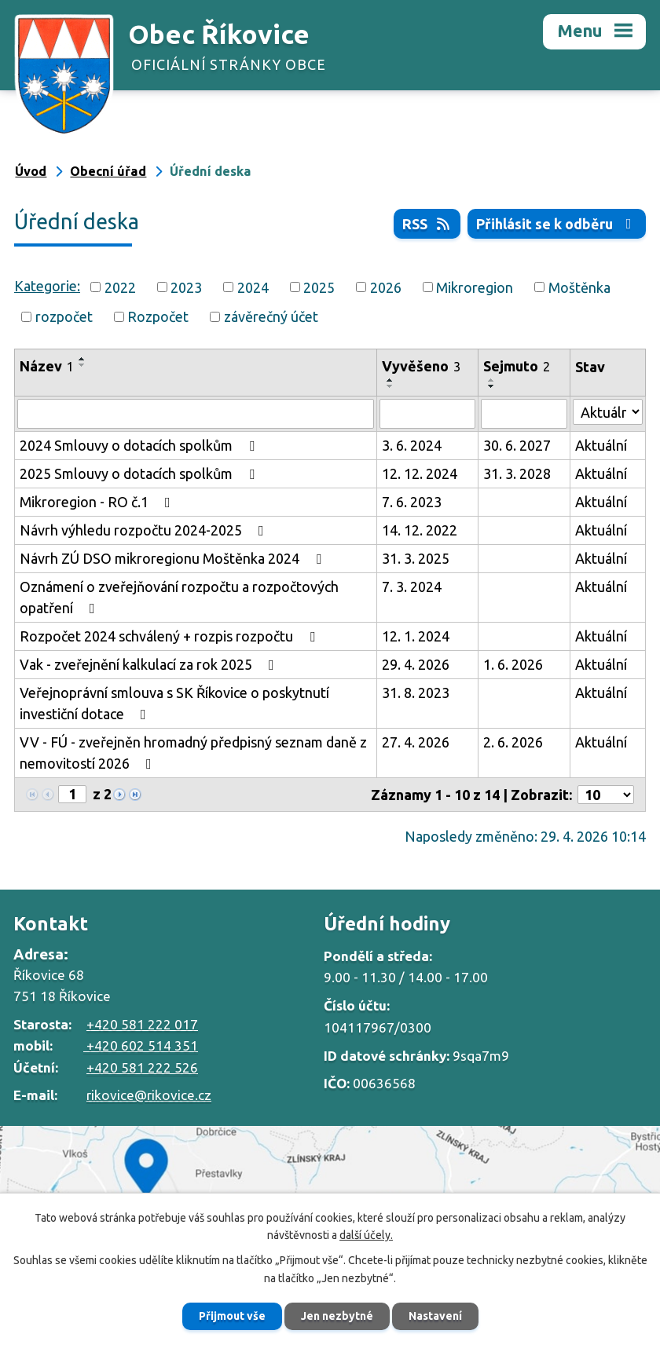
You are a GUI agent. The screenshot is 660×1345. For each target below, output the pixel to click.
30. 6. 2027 (517, 445)
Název (47, 366)
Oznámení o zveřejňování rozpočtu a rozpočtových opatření (179, 597)
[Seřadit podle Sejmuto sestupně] (491, 386)
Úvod (30, 171)
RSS (427, 224)
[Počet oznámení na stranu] (606, 794)
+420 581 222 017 (142, 1024)
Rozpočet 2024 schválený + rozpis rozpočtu (170, 636)
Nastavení (435, 1316)
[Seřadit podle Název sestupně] (82, 365)
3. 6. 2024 (412, 445)
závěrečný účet (271, 316)
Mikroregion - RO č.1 (98, 502)
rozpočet (64, 316)
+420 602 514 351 (140, 1045)
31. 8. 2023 (415, 692)
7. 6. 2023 (412, 502)
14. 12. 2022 (419, 530)
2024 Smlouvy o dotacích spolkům (140, 445)
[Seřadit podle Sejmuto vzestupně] (491, 380)
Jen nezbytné (337, 1316)
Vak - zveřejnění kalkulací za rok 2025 (150, 664)
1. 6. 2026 (513, 664)
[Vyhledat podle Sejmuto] (524, 414)
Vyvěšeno (421, 366)
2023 (186, 286)
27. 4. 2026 (415, 742)
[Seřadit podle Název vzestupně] (82, 359)
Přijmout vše (232, 1316)
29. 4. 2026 (415, 664)
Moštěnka (579, 286)
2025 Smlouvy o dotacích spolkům (140, 473)
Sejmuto (516, 366)
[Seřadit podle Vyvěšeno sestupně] (390, 386)
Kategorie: (47, 286)
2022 (120, 286)
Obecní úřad (108, 171)
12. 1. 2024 (415, 636)
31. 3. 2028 (517, 473)
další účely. (366, 1236)
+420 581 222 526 (142, 1067)
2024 (253, 286)
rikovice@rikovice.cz (148, 1094)
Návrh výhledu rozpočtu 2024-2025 (145, 530)
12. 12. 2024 (419, 473)
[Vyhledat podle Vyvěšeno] (427, 414)
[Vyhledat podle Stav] (608, 412)
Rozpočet (158, 316)
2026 (386, 286)
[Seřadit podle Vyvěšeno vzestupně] (390, 380)
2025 (319, 286)
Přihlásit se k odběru (557, 224)
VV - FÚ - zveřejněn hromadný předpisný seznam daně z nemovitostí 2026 (193, 752)
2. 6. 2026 (513, 742)
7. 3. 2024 (412, 586)
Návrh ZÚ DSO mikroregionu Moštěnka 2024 (174, 558)
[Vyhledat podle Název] (195, 414)
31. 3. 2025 (415, 558)
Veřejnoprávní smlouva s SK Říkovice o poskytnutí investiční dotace (174, 703)
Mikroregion (474, 286)
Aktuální (601, 445)
